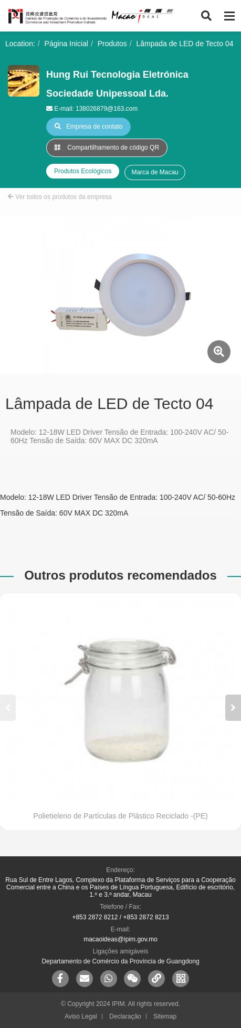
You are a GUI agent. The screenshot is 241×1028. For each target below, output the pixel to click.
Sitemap (164, 1016)
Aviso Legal (81, 1016)
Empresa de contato (88, 126)
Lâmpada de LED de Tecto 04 (185, 43)
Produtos (112, 43)
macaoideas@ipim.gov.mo (120, 939)
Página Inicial (66, 43)
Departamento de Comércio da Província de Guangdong (120, 961)
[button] (233, 708)
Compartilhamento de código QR (107, 147)
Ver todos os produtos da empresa (60, 197)
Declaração (125, 1016)
